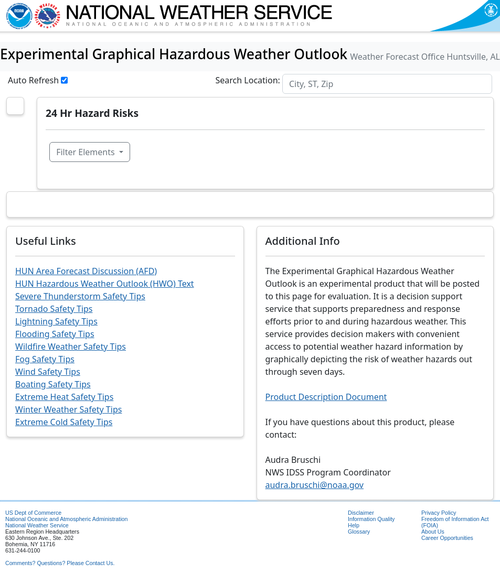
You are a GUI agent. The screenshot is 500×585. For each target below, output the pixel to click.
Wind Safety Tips (47, 371)
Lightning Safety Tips (56, 321)
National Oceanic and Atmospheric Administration (66, 519)
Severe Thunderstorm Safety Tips (80, 296)
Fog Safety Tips (45, 359)
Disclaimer (361, 513)
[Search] (387, 84)
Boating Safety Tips (53, 384)
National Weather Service (37, 525)
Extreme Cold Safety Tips (63, 422)
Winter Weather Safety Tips (68, 409)
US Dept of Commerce (33, 513)
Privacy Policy (438, 513)
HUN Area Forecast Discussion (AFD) (86, 271)
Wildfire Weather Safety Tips (70, 346)
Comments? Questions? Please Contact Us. (59, 563)
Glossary (359, 531)
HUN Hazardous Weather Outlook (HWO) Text (104, 283)
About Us (432, 531)
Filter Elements (86, 152)
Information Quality (371, 519)
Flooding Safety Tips (54, 334)
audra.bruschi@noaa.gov (314, 485)
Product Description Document (326, 397)
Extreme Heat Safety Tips (64, 397)
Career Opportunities (447, 538)
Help (353, 525)
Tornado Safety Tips (54, 309)
